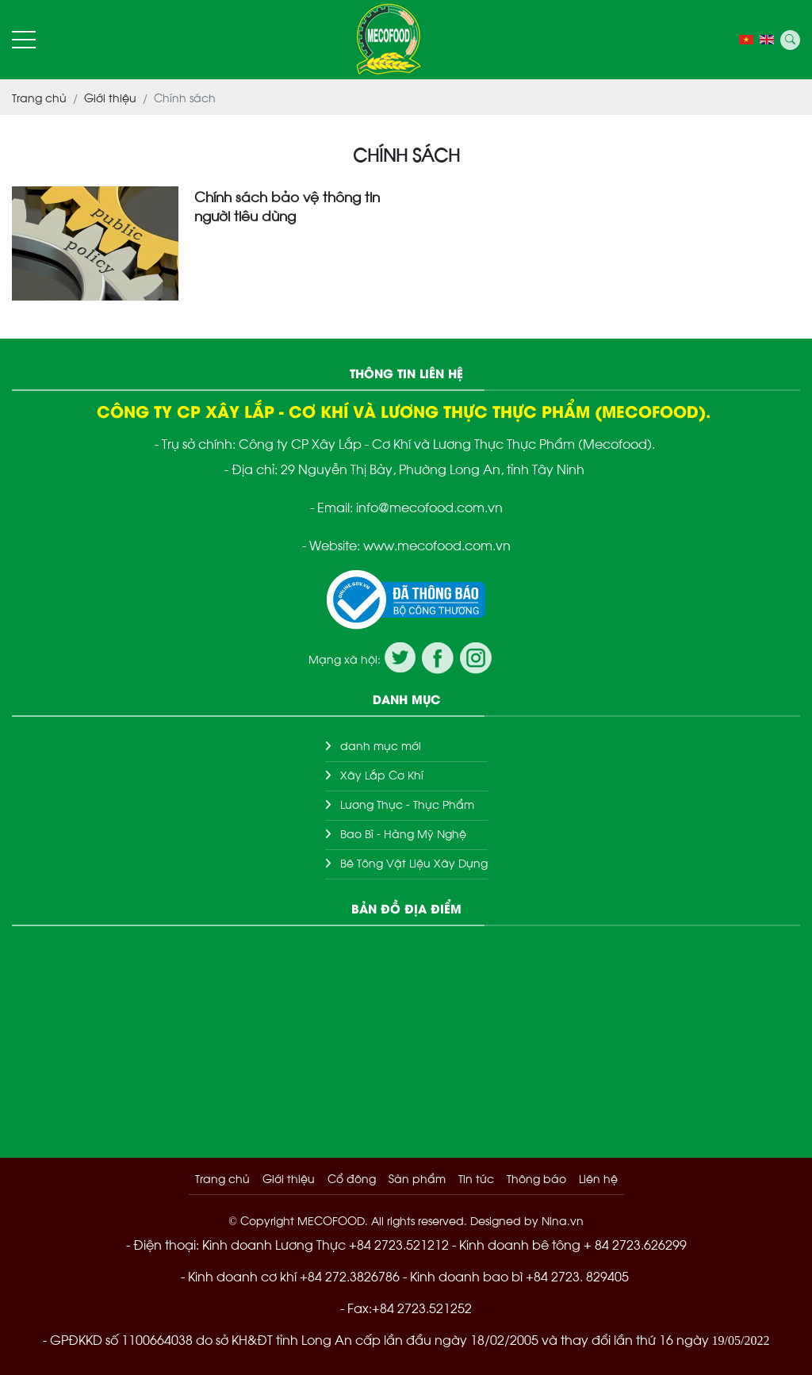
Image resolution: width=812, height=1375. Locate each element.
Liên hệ (598, 1177)
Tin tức (476, 1177)
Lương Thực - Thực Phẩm (407, 803)
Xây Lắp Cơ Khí (381, 774)
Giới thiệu (288, 1177)
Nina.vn (563, 1220)
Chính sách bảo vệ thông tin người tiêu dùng (287, 205)
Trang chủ (222, 1177)
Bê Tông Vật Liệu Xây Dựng (414, 862)
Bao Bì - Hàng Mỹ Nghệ (403, 833)
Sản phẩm (417, 1177)
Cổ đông (351, 1177)
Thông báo (536, 1177)
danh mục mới (380, 745)
